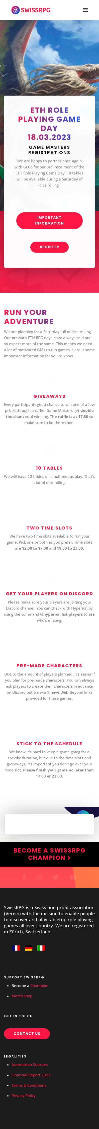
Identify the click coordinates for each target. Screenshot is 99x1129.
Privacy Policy (24, 1095)
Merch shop (22, 995)
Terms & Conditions (29, 1085)
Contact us (27, 1033)
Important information (49, 222)
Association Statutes (30, 1064)
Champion (39, 985)
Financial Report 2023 (31, 1074)
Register (49, 249)
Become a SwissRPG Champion (50, 854)
